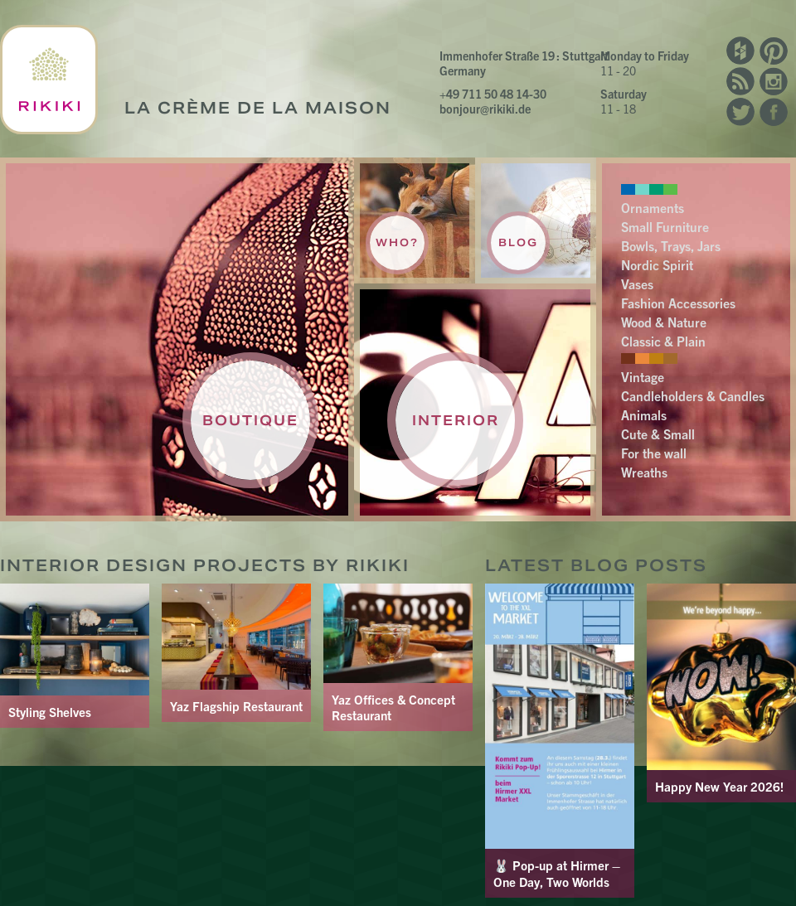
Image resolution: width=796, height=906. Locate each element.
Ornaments (652, 207)
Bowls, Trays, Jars (671, 245)
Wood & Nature (663, 321)
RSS (740, 81)
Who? (397, 243)
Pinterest (774, 50)
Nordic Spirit (657, 264)
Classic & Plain (663, 340)
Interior (455, 420)
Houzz (740, 50)
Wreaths (644, 471)
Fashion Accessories (678, 302)
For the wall (654, 452)
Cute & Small (658, 433)
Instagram (774, 81)
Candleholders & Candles (692, 395)
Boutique (250, 420)
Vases (637, 283)
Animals (644, 414)
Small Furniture (665, 226)
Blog (518, 243)
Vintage (642, 376)
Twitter (740, 112)
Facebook (774, 112)
